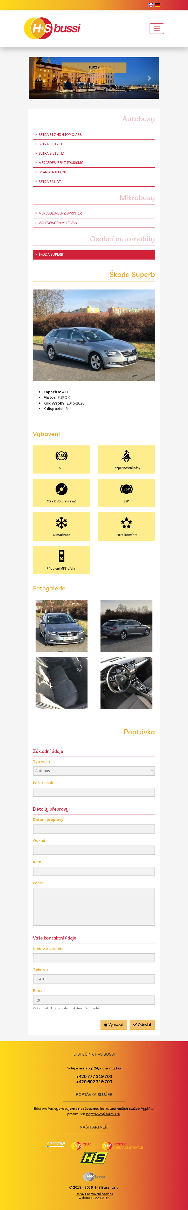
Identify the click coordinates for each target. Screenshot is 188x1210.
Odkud (39, 840)
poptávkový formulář (103, 1114)
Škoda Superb (49, 254)
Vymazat (114, 1024)
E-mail (39, 990)
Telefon (40, 969)
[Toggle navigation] (157, 28)
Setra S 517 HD (50, 144)
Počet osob (43, 782)
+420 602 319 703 (94, 1081)
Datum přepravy (48, 819)
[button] (39, 78)
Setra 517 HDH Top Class (59, 135)
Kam (37, 861)
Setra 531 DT (48, 182)
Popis (38, 882)
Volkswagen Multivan (56, 223)
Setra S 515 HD (50, 153)
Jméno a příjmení (49, 948)
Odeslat (142, 1024)
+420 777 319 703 (94, 1076)
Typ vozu (41, 761)
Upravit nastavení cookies (94, 1194)
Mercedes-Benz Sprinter (59, 213)
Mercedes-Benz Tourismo (60, 163)
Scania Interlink (51, 172)
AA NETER (102, 1198)
